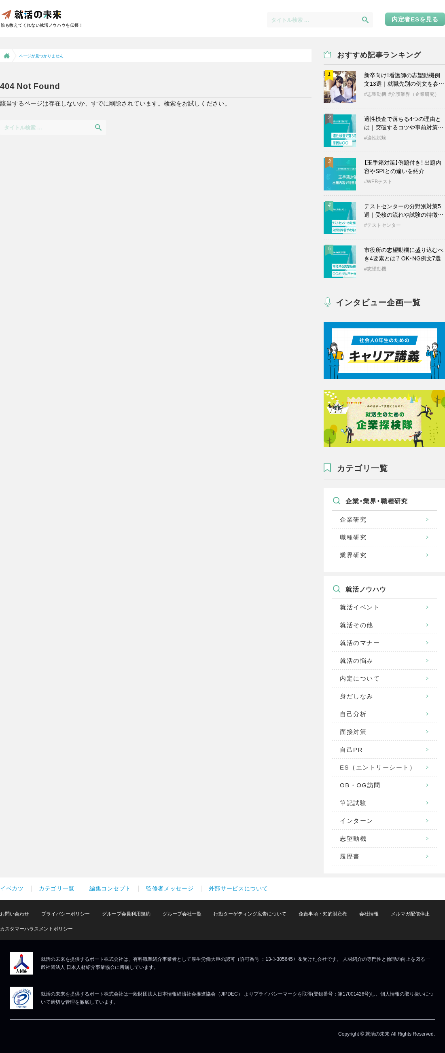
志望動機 (353, 838)
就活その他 (356, 625)
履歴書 (350, 856)
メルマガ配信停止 (410, 914)
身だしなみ (356, 696)
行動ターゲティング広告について (250, 914)
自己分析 (353, 713)
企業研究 (353, 519)
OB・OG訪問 (360, 785)
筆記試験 (353, 802)
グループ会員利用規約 (126, 914)
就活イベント (360, 607)
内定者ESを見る (415, 19)
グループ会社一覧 (182, 914)
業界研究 (353, 555)
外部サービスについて (238, 888)
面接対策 (353, 731)
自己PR (351, 749)
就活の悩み (356, 660)
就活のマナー (360, 642)
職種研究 (353, 537)
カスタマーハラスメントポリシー (36, 929)
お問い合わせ (14, 914)
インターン (356, 820)
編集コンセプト (110, 888)
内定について (360, 678)
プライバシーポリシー (65, 914)
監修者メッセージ (170, 888)
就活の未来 (31, 14)
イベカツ (12, 888)
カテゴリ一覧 (56, 888)
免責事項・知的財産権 (323, 914)
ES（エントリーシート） (378, 767)
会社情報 (369, 914)
